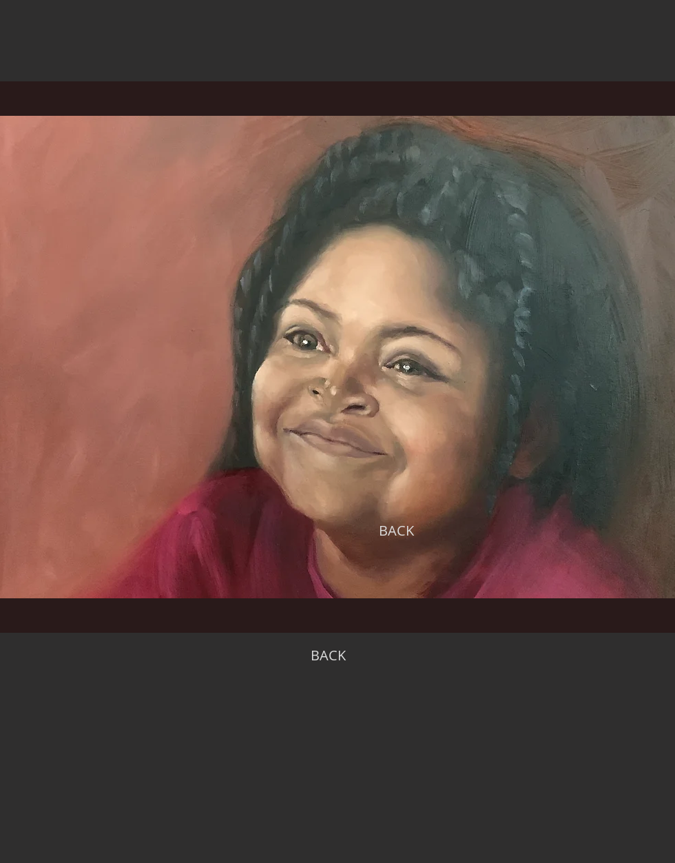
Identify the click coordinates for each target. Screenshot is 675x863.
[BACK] (396, 531)
